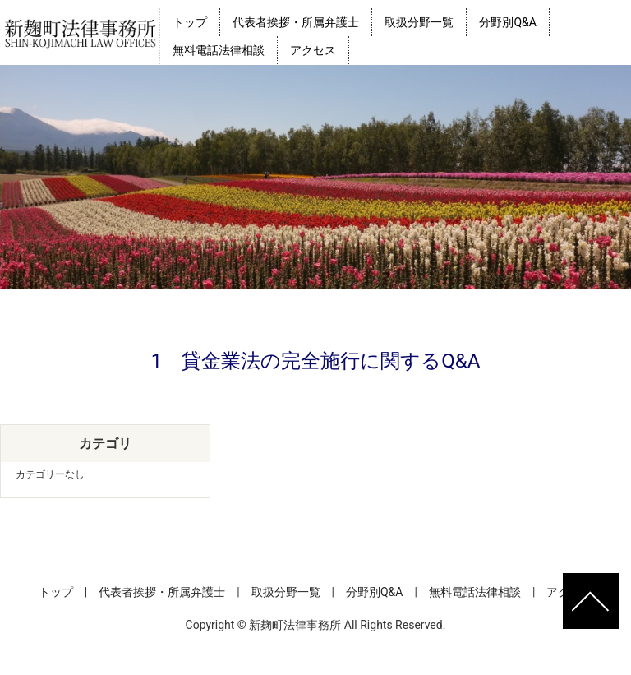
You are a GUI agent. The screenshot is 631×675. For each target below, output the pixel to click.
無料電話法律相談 (219, 50)
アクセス (313, 50)
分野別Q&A (507, 22)
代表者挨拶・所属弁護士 (296, 22)
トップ (190, 22)
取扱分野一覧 (419, 22)
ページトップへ (591, 601)
